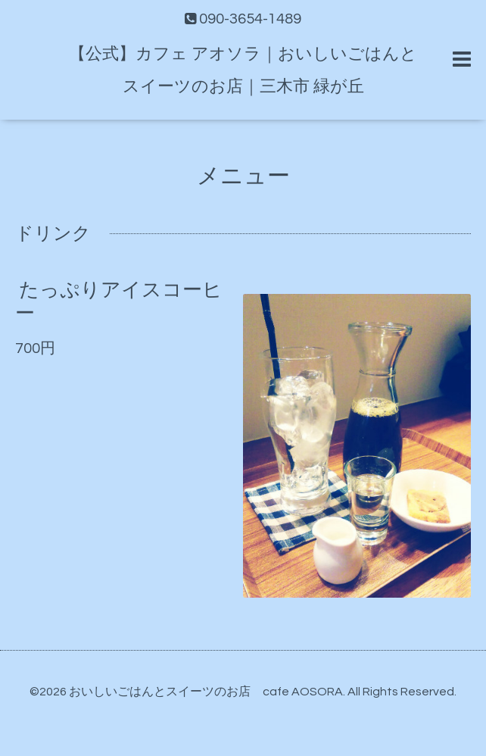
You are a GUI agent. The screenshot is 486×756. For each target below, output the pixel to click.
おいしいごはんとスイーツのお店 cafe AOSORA (206, 692)
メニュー (243, 176)
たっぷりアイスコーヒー (119, 301)
